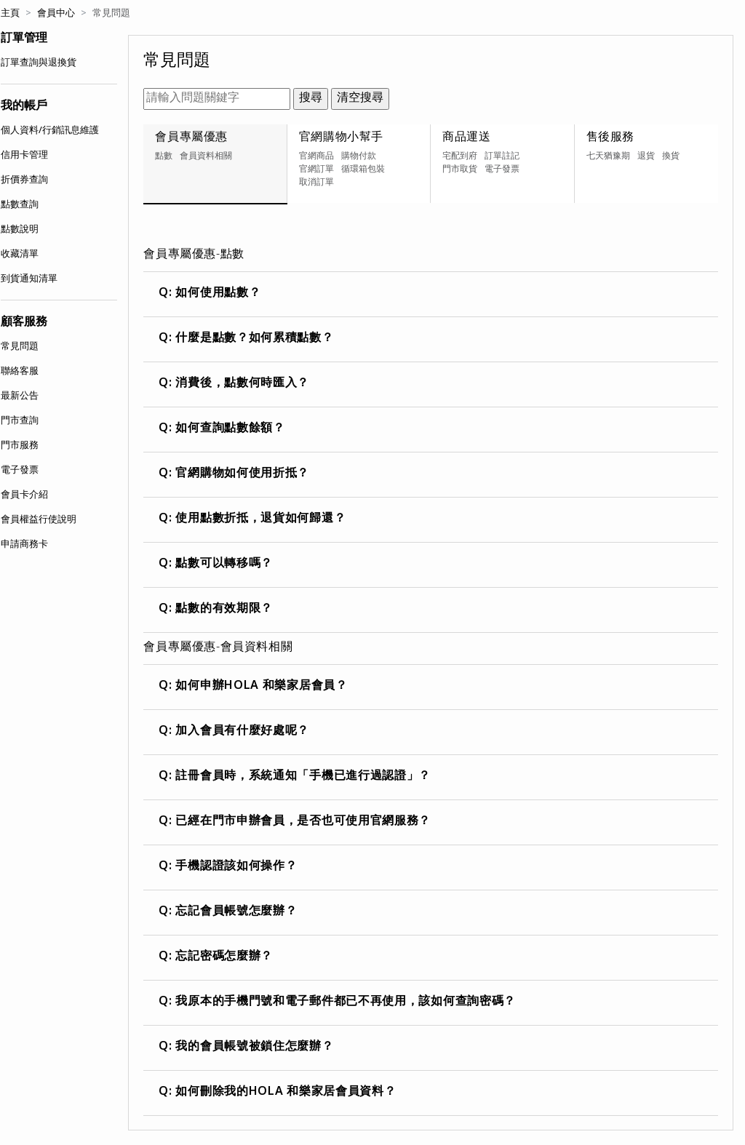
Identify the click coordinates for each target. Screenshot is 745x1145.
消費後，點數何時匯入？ (242, 384)
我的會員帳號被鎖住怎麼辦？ (254, 1048)
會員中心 (56, 14)
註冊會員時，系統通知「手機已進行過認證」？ (303, 777)
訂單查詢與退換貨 (38, 63)
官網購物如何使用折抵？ (242, 474)
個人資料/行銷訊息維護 (50, 131)
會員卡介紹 (24, 495)
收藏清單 (20, 254)
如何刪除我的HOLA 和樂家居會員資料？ (286, 1093)
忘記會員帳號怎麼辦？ (236, 912)
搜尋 (310, 99)
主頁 (10, 14)
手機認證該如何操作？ (236, 867)
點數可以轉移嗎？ (224, 564)
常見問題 (20, 347)
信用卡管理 (24, 155)
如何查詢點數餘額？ (230, 429)
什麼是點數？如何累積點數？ (254, 339)
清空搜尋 (360, 99)
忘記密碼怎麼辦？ (224, 957)
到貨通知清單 (29, 279)
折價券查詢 (24, 180)
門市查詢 (20, 421)
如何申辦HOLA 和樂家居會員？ (261, 687)
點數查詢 (20, 205)
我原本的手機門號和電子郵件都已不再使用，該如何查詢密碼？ (346, 1002)
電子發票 (20, 470)
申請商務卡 (24, 545)
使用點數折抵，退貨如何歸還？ (261, 519)
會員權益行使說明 (38, 520)
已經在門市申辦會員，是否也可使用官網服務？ (303, 822)
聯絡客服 (20, 372)
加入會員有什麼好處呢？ (242, 732)
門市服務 (20, 446)
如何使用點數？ (218, 294)
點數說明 (20, 230)
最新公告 (20, 396)
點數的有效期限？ (224, 610)
